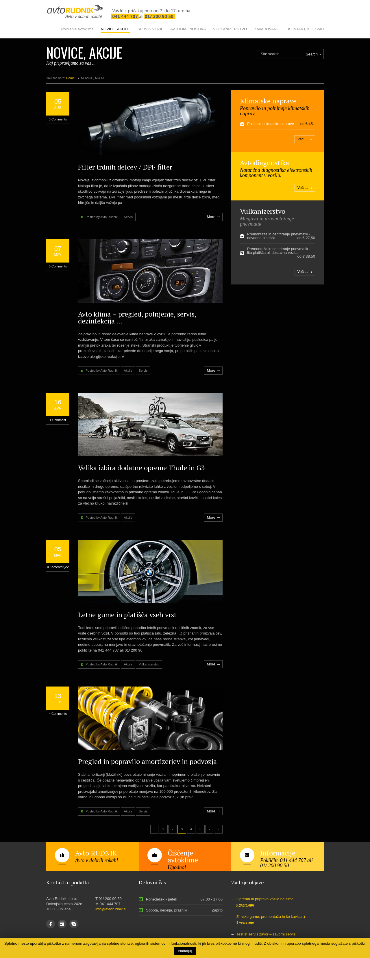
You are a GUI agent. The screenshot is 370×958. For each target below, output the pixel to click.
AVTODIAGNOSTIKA (188, 29)
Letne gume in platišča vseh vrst (127, 614)
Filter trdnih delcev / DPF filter (125, 167)
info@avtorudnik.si (110, 909)
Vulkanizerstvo (149, 664)
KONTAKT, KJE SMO (306, 29)
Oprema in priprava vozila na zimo (264, 899)
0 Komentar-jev (58, 567)
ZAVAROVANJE (267, 29)
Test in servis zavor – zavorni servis (265, 934)
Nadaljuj (185, 951)
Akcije (128, 370)
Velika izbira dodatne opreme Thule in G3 (141, 467)
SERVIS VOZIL (150, 29)
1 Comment (58, 420)
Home (70, 78)
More (211, 217)
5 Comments (58, 266)
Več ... (302, 139)
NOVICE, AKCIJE (115, 29)
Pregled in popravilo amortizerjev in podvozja (147, 761)
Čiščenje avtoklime (183, 856)
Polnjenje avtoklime (77, 29)
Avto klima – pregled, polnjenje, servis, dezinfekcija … (137, 317)
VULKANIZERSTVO (230, 29)
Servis (128, 217)
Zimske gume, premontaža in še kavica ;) (270, 916)
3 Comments (58, 119)
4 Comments (58, 713)
